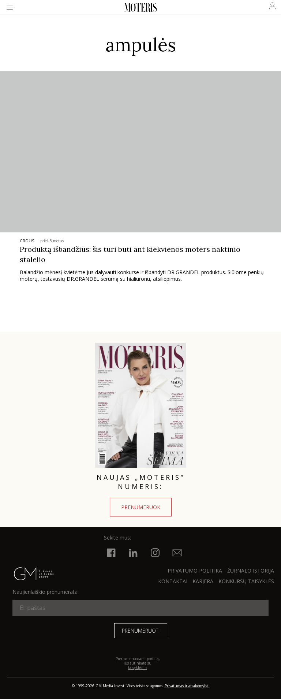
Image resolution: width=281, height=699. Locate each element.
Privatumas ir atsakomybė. (187, 685)
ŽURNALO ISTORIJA (250, 570)
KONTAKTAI (172, 581)
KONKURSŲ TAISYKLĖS (246, 581)
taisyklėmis (137, 667)
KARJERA (202, 581)
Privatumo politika (195, 570)
